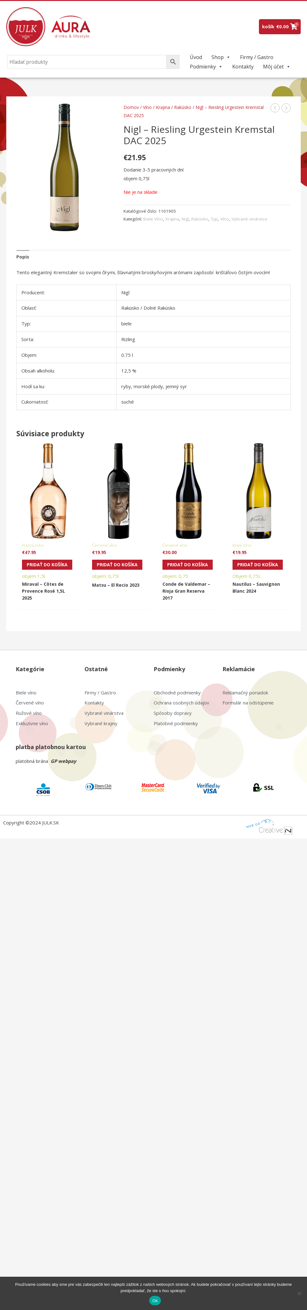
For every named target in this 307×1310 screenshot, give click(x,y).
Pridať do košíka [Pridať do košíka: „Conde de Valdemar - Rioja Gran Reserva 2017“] (179, 568)
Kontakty (243, 66)
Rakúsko (182, 107)
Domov (131, 107)
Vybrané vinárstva (249, 219)
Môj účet (277, 66)
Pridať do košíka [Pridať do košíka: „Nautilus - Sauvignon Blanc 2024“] (249, 568)
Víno (147, 107)
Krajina (163, 107)
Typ (214, 219)
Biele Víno (153, 219)
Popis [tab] (22, 256)
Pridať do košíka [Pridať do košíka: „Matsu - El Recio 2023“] (109, 568)
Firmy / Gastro (256, 57)
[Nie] (299, 1293)
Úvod (196, 57)
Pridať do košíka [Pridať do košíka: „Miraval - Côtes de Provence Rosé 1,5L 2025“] (39, 568)
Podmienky (206, 66)
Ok (155, 1300)
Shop (221, 57)
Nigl (185, 219)
